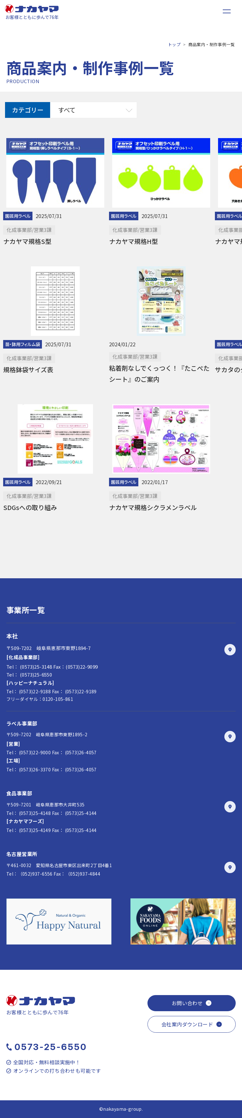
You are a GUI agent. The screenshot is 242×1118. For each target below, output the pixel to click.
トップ (174, 44)
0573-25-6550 (50, 1047)
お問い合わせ (187, 1003)
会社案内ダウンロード (187, 1024)
